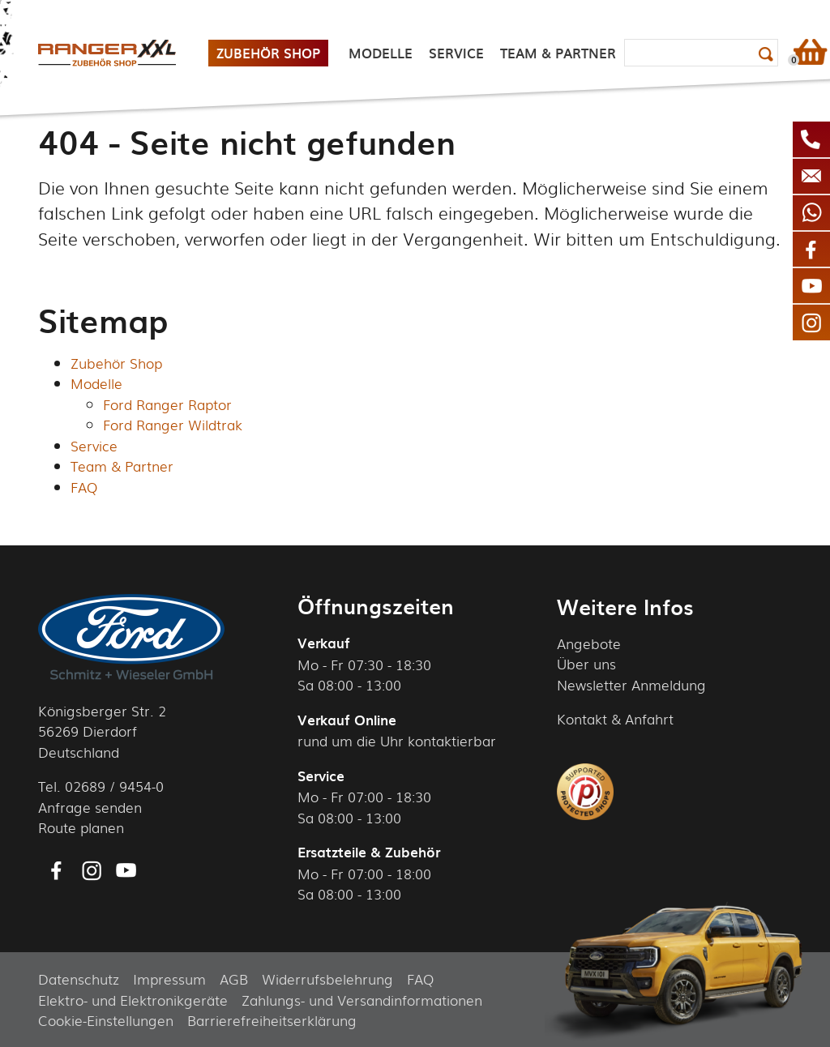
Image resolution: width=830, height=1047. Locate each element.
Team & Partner (122, 465)
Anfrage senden (90, 807)
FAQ (84, 486)
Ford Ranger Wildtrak (172, 424)
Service (94, 445)
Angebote (589, 643)
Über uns (586, 663)
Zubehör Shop (116, 363)
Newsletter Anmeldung (631, 684)
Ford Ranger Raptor (167, 404)
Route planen (81, 827)
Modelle (96, 383)
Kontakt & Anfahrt (615, 718)
